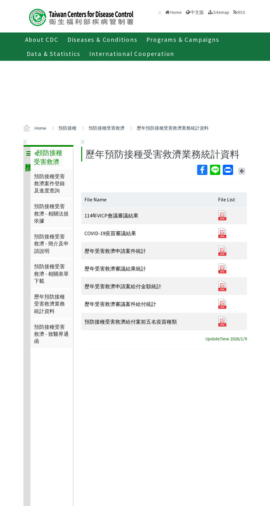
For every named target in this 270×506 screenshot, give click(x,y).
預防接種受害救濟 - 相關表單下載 (51, 273)
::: (24, 141)
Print (227, 170)
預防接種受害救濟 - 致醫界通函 (51, 334)
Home (176, 12)
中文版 (197, 12)
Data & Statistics (54, 54)
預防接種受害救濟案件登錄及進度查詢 (49, 183)
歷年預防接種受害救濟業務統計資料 (173, 128)
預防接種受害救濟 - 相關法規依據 (51, 213)
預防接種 (67, 128)
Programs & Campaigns (182, 39)
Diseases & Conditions (102, 39)
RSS (241, 12)
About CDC (41, 39)
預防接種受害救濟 (107, 128)
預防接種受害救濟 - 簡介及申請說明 (51, 243)
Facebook (201, 170)
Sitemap (221, 12)
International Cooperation (131, 54)
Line (214, 170)
